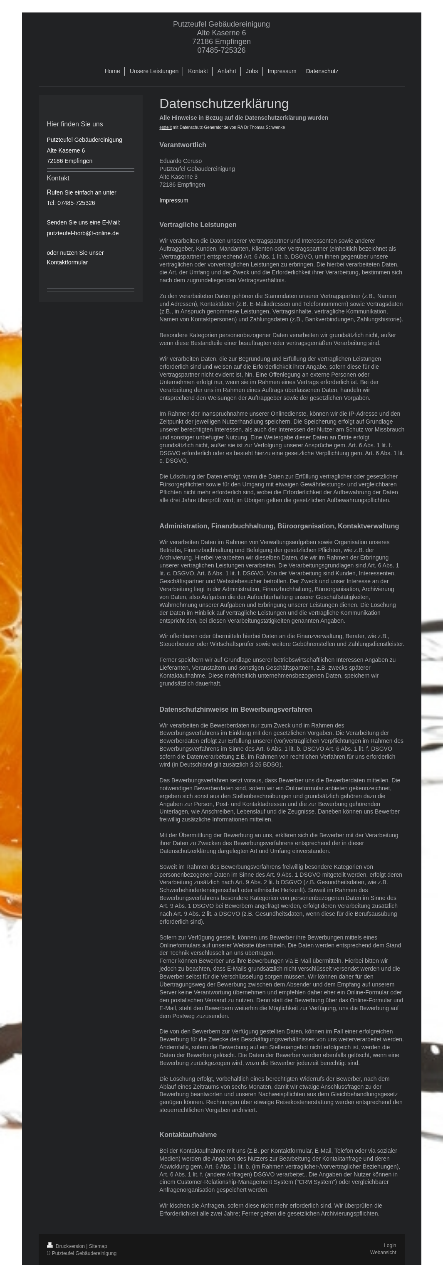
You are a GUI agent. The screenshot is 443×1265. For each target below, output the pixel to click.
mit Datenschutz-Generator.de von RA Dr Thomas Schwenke (223, 127)
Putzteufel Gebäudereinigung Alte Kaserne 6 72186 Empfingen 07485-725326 (221, 37)
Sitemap (98, 1246)
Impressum (173, 200)
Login (390, 1245)
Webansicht (383, 1252)
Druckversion (67, 1246)
